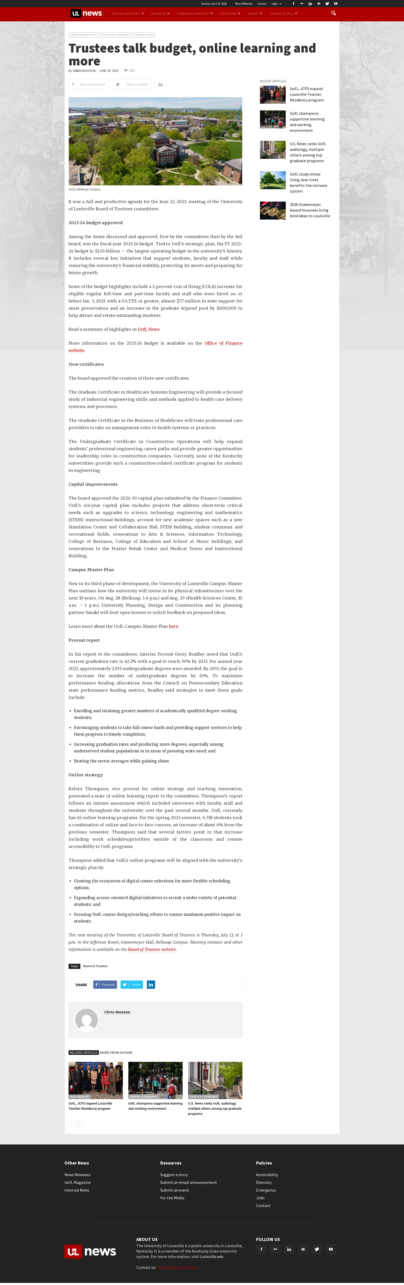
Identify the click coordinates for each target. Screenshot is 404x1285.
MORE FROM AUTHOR (116, 1052)
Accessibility (267, 1174)
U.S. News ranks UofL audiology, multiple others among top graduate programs (215, 1108)
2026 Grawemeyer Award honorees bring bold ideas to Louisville (310, 210)
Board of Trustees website (152, 949)
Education (230, 13)
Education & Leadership (115, 35)
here (173, 626)
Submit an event (174, 1190)
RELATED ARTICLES (84, 1052)
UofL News (149, 329)
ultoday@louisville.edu (177, 1267)
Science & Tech (283, 13)
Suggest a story (174, 1174)
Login (276, 3)
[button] (333, 13)
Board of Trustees (95, 966)
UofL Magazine (77, 1182)
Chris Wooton (84, 71)
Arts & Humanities (128, 13)
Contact (262, 3)
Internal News (144, 35)
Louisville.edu (211, 1256)
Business (160, 13)
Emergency (266, 1190)
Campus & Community (195, 13)
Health (255, 13)
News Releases (243, 3)
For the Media (172, 1197)
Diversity (264, 1182)
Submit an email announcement (188, 1182)
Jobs (260, 1197)
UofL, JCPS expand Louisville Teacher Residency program (307, 94)
